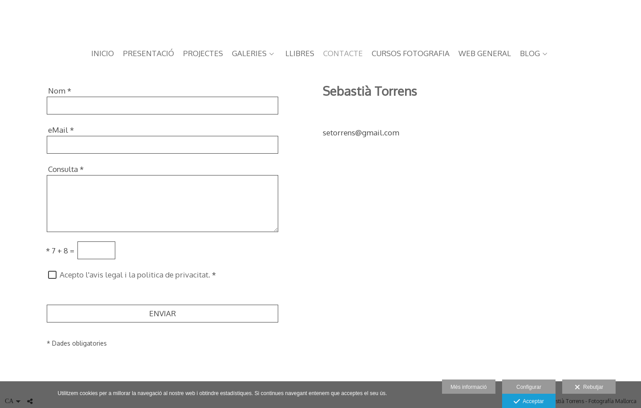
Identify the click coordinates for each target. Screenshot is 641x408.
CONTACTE (343, 53)
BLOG (530, 53)
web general (484, 53)
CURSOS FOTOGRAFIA (411, 53)
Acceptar (529, 401)
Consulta (66, 169)
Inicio (102, 53)
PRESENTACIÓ (148, 53)
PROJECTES (203, 53)
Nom (59, 90)
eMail (61, 130)
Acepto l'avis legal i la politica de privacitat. (135, 274)
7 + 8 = (60, 250)
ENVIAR (162, 313)
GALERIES (249, 53)
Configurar (528, 387)
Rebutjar (589, 387)
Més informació (468, 387)
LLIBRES (299, 53)
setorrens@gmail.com (361, 132)
